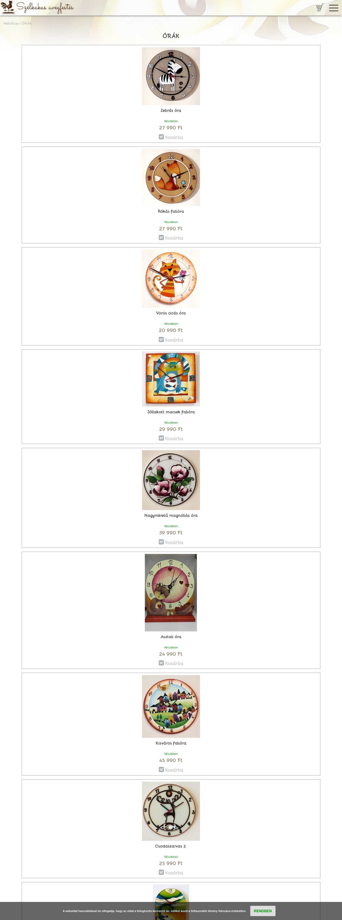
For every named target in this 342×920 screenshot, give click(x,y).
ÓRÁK (27, 23)
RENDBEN (263, 911)
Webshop (11, 23)
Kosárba (174, 136)
